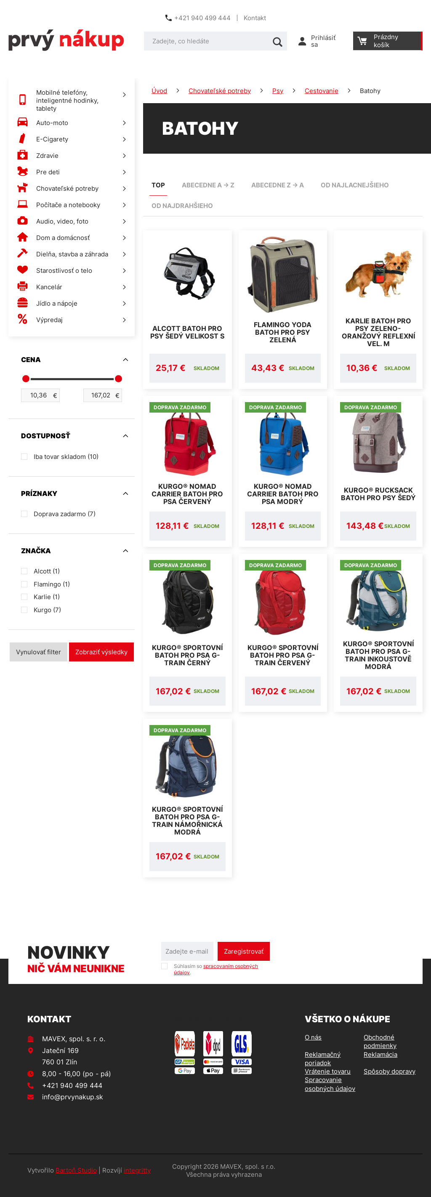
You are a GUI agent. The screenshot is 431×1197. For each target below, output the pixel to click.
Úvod (159, 91)
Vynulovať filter (38, 652)
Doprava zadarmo (65, 514)
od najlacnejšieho (355, 185)
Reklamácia (380, 1065)
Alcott (47, 571)
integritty (137, 1180)
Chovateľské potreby (220, 91)
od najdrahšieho (182, 206)
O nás (313, 1047)
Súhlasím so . (216, 979)
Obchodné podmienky (380, 1051)
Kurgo (47, 610)
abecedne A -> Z (208, 185)
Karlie (47, 597)
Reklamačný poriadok (323, 1069)
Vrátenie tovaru (328, 1081)
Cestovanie (321, 91)
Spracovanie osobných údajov (330, 1094)
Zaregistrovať (243, 961)
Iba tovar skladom (66, 456)
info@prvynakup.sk (72, 1107)
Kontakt (255, 18)
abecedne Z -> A (277, 185)
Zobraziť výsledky (101, 652)
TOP (158, 185)
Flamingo (52, 584)
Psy (277, 91)
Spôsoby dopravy (389, 1081)
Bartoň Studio (76, 1180)
